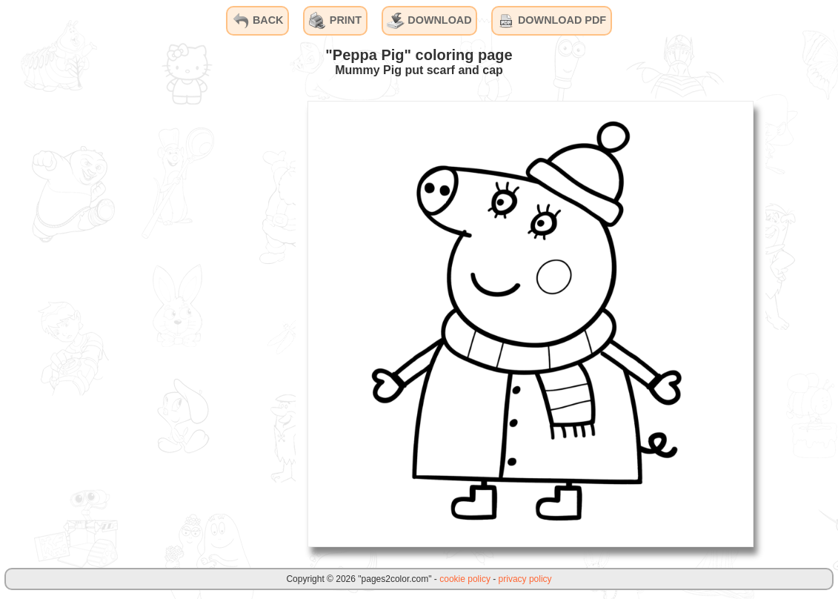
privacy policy (525, 579)
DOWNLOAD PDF (551, 21)
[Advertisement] (184, 323)
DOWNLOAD (429, 21)
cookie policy (465, 579)
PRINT (335, 21)
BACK (258, 21)
